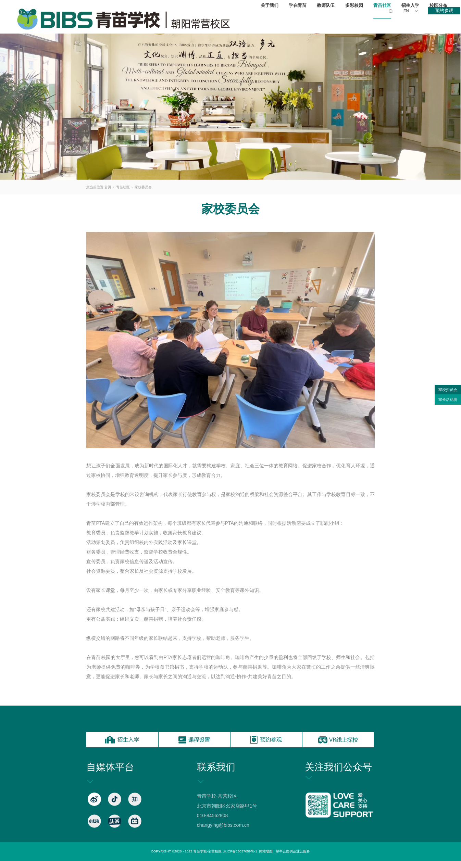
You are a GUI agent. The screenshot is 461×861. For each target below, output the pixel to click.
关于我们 (271, 20)
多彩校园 (356, 20)
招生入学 (412, 20)
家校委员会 (143, 187)
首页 (107, 187)
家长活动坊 (447, 399)
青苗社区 (384, 20)
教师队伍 (327, 20)
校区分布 (440, 20)
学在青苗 (299, 20)
